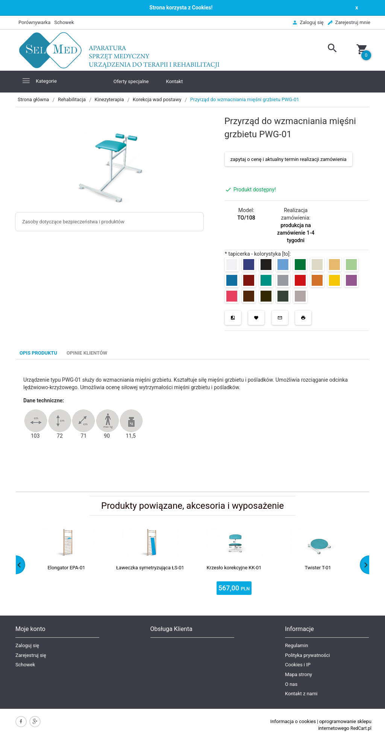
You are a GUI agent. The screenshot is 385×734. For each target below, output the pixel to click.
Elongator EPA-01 (66, 567)
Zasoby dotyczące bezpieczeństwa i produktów (73, 221)
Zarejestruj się (30, 655)
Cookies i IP (298, 664)
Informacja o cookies (293, 721)
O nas (291, 684)
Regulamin (296, 645)
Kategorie (39, 80)
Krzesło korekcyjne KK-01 (234, 567)
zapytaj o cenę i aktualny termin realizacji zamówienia (288, 159)
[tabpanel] (192, 425)
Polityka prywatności (307, 655)
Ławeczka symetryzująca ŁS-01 (150, 567)
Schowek (25, 664)
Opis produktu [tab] (38, 353)
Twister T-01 (318, 567)
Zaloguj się (27, 645)
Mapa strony (298, 674)
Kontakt (174, 81)
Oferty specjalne (131, 81)
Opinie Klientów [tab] (87, 353)
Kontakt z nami (301, 693)
